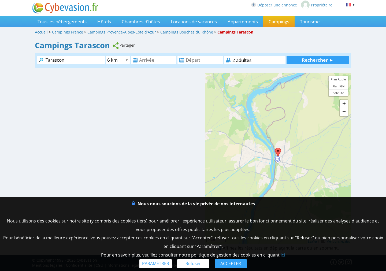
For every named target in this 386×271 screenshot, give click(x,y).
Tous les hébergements (62, 21)
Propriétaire (316, 5)
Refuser (193, 263)
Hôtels (104, 21)
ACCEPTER (230, 263)
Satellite (338, 93)
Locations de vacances (194, 21)
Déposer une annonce (274, 5)
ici (283, 255)
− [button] (344, 112)
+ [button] (344, 104)
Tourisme (310, 21)
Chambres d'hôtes (141, 21)
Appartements (243, 21)
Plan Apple (338, 79)
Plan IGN (338, 86)
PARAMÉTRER (155, 263)
